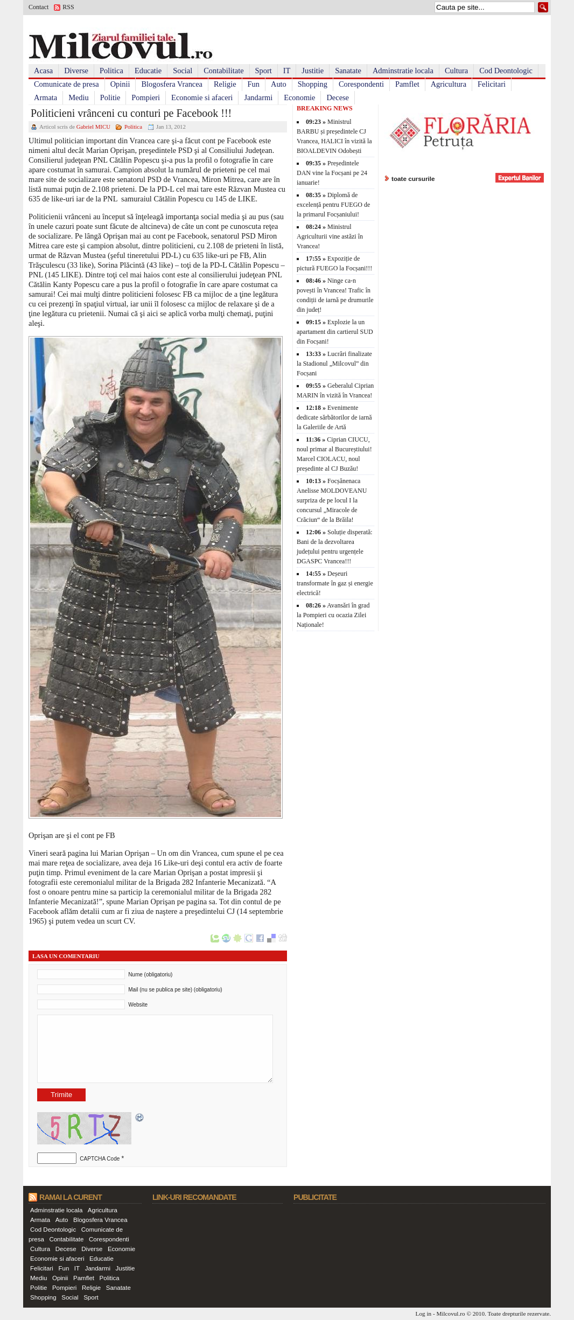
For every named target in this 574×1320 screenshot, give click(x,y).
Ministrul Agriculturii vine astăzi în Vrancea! (330, 236)
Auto (278, 84)
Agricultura (448, 84)
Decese (337, 97)
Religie (225, 84)
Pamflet (407, 84)
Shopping (312, 84)
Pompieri (145, 97)
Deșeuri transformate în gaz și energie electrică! (335, 583)
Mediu (78, 97)
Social (182, 70)
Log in (424, 1313)
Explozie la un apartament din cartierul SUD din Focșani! (335, 331)
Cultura (456, 70)
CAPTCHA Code (100, 1159)
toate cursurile (413, 178)
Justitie (313, 70)
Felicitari (492, 84)
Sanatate (348, 70)
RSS (68, 7)
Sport (263, 70)
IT (287, 70)
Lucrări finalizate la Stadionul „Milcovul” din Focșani (334, 363)
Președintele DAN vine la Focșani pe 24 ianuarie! (332, 172)
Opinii (120, 84)
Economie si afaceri (202, 97)
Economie (299, 97)
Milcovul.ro (450, 1313)
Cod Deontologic (506, 70)
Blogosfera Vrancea (171, 84)
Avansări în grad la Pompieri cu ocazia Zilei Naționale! (333, 615)
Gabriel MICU (93, 126)
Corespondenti (361, 84)
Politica (111, 70)
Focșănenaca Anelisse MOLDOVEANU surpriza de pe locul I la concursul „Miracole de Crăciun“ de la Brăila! (332, 500)
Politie (110, 97)
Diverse (76, 70)
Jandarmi (258, 97)
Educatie (148, 70)
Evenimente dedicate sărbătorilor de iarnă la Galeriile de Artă (334, 417)
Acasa (43, 70)
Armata (45, 97)
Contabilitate (223, 70)
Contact (38, 7)
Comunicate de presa (66, 84)
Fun (254, 84)
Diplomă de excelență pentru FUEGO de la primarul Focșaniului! (333, 204)
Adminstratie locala (403, 70)
